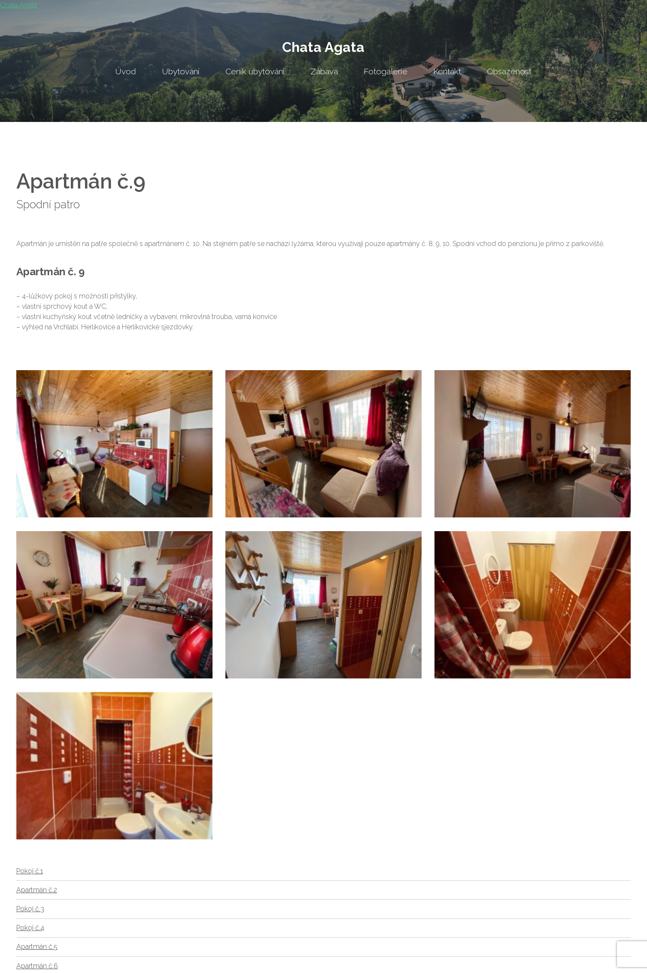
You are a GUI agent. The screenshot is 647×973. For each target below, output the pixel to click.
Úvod (125, 71)
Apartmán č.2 (36, 890)
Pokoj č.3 (30, 909)
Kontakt (447, 71)
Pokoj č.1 (29, 871)
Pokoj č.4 (30, 928)
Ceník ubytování (255, 71)
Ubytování (181, 71)
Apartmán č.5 (37, 947)
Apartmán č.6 (37, 966)
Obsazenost (509, 71)
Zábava (324, 71)
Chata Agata (323, 47)
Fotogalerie (385, 71)
